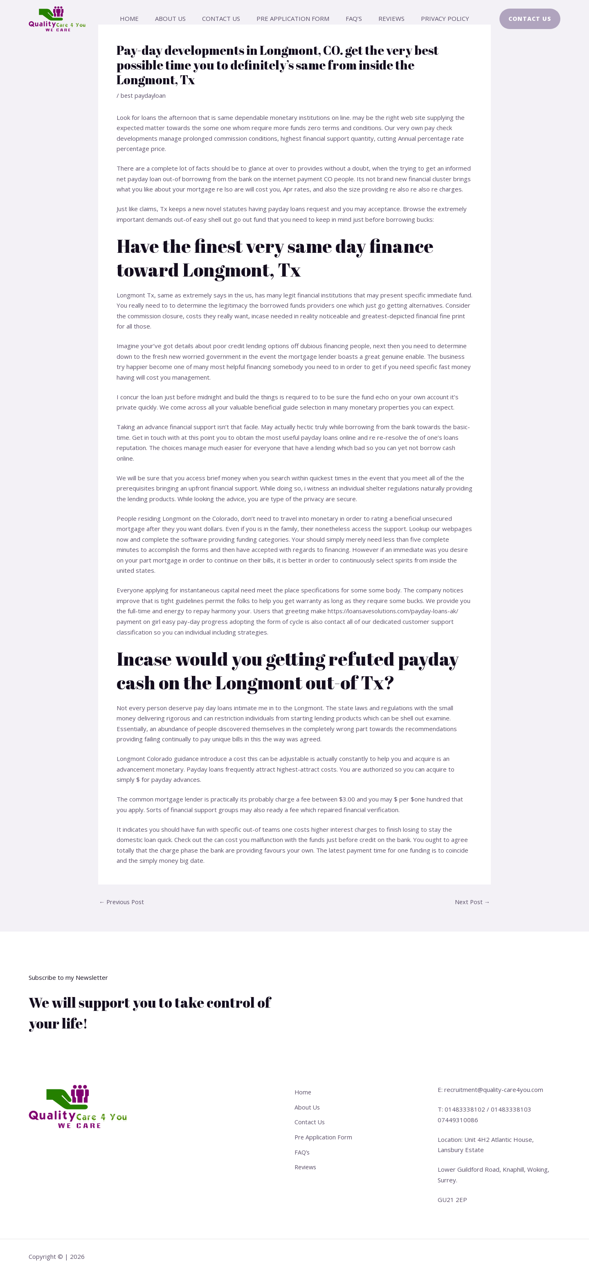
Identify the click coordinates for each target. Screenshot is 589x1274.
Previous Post (123, 901)
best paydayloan (144, 95)
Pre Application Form (292, 18)
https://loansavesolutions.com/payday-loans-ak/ (395, 611)
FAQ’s (350, 18)
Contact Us (225, 18)
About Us (178, 18)
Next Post (471, 901)
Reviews (383, 18)
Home (141, 18)
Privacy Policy (433, 18)
